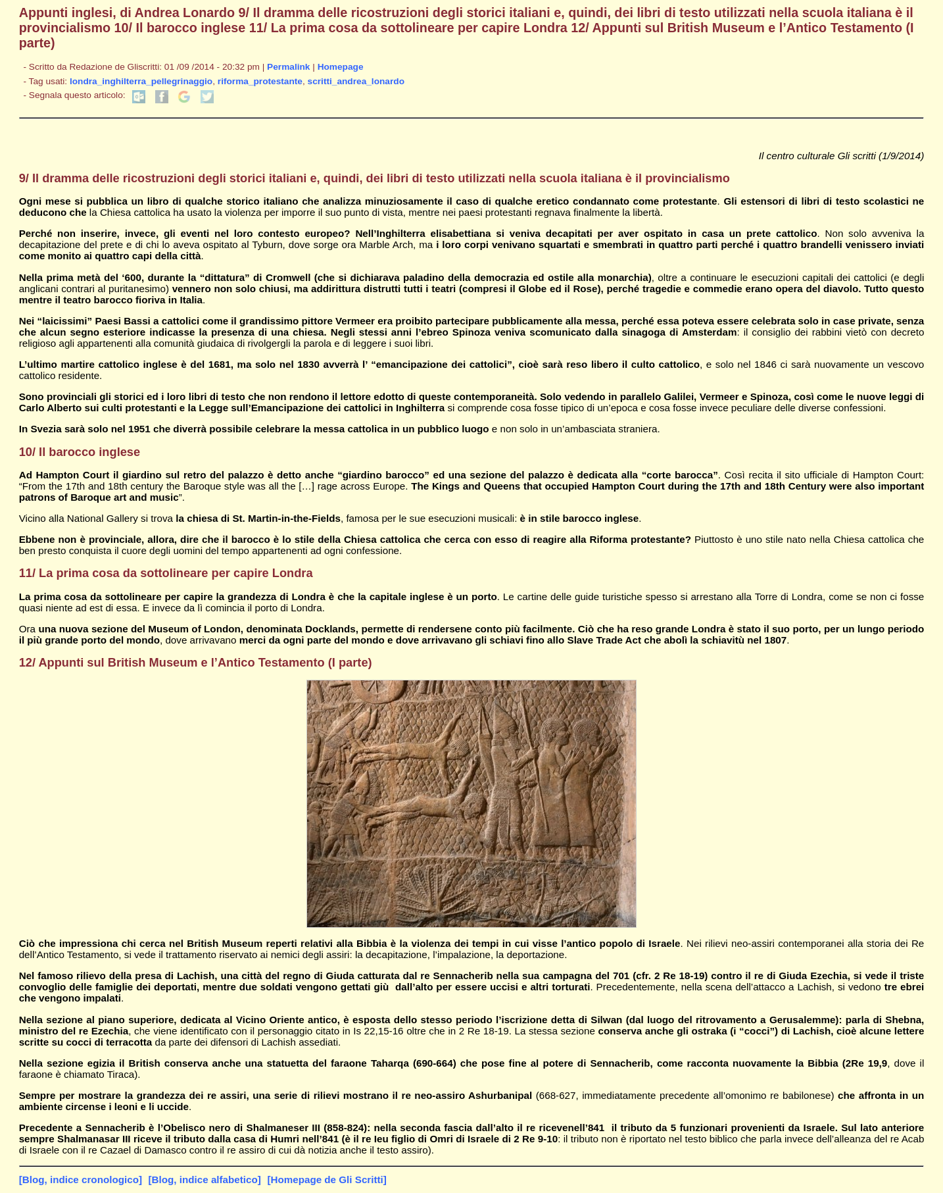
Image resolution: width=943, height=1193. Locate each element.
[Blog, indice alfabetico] (205, 1179)
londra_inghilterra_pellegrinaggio (141, 81)
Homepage (341, 67)
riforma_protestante (260, 81)
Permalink (288, 67)
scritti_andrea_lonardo (356, 81)
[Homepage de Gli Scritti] (326, 1179)
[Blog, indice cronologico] (80, 1179)
